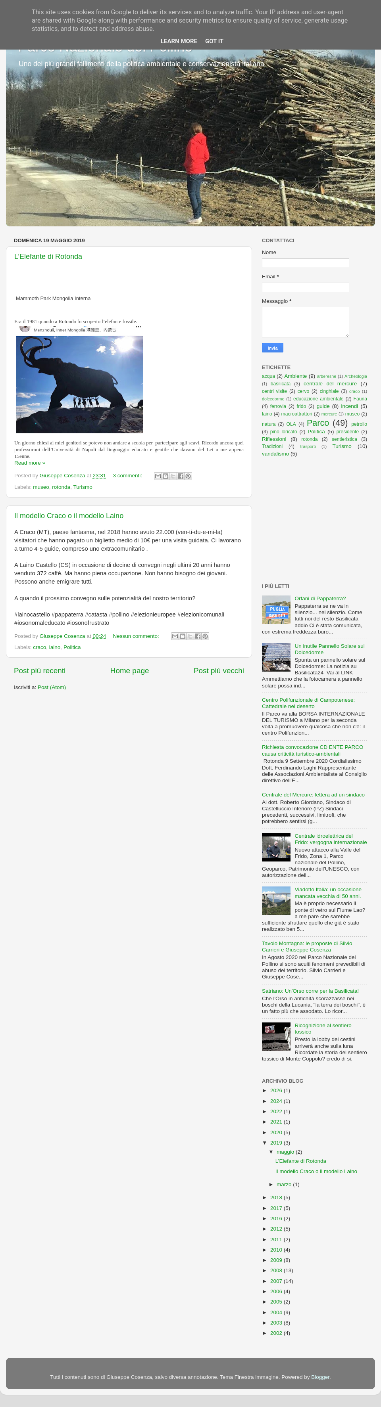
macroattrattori (296, 414)
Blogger (320, 1377)
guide (323, 406)
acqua (268, 376)
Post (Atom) (52, 687)
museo (41, 487)
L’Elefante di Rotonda (48, 256)
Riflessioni (274, 439)
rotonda (61, 487)
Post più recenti (39, 670)
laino (55, 647)
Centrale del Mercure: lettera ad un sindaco (313, 795)
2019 (277, 1143)
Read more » (29, 463)
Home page (129, 670)
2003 (277, 1323)
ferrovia (278, 406)
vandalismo (275, 454)
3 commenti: (128, 476)
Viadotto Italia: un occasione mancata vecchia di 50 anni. (328, 892)
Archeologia (355, 376)
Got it (214, 41)
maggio (286, 1152)
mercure (329, 414)
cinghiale (329, 391)
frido (301, 406)
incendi (349, 406)
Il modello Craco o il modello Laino (68, 516)
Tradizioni (272, 446)
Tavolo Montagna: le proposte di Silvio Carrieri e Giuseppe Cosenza (307, 946)
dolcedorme (273, 398)
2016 (277, 1218)
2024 (277, 1101)
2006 (277, 1291)
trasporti (308, 446)
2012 (277, 1229)
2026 (277, 1090)
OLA (291, 424)
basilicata (281, 384)
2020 (277, 1132)
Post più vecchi (219, 670)
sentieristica (344, 439)
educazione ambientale (318, 399)
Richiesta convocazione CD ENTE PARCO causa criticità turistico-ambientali (313, 750)
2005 (277, 1302)
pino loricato (283, 432)
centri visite (274, 391)
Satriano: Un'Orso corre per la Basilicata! (310, 991)
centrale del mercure (330, 384)
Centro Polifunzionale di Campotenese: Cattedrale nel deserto (308, 703)
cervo (304, 391)
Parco (318, 423)
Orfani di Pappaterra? (320, 598)
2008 (277, 1270)
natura (268, 424)
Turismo (82, 487)
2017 (277, 1208)
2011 (277, 1239)
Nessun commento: (136, 636)
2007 (277, 1281)
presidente (348, 432)
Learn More (179, 41)
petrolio (359, 424)
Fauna (360, 399)
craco (39, 647)
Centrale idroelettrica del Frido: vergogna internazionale (330, 839)
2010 (277, 1250)
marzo (285, 1184)
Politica (72, 647)
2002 (277, 1333)
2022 (277, 1111)
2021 (277, 1122)
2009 (277, 1260)
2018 (277, 1197)
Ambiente (295, 376)
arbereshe (327, 376)
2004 (277, 1312)
